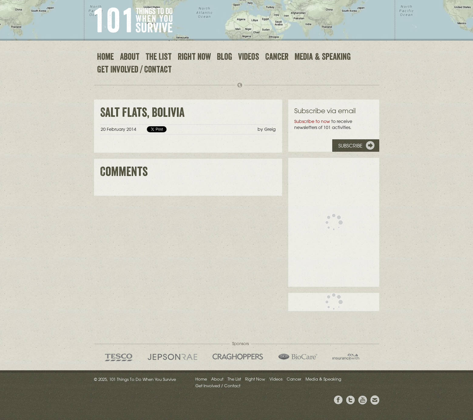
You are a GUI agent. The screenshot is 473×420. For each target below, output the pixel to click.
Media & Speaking (323, 57)
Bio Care (297, 357)
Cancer (277, 57)
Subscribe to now (312, 121)
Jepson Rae (172, 357)
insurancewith (346, 357)
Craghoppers (237, 357)
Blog (224, 57)
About (130, 57)
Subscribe (350, 146)
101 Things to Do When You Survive (133, 20)
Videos (248, 57)
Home (105, 57)
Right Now (194, 57)
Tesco (119, 357)
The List (159, 57)
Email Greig (374, 400)
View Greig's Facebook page (338, 400)
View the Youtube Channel (362, 400)
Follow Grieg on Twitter (350, 400)
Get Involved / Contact (134, 70)
